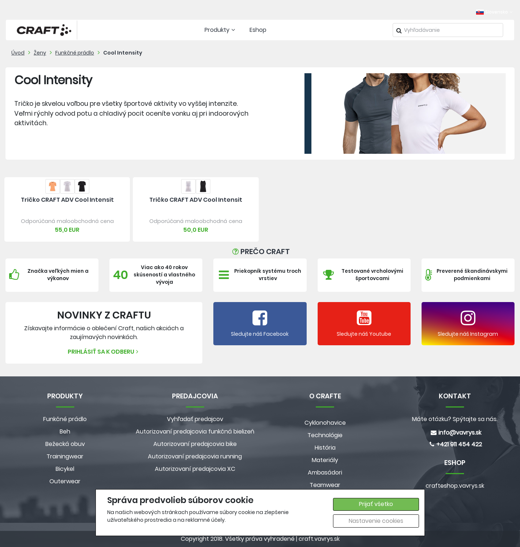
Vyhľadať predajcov (195, 419)
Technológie (325, 435)
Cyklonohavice (325, 422)
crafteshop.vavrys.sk (455, 485)
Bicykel (65, 469)
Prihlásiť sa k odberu (104, 351)
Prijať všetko (376, 504)
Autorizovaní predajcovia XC (195, 469)
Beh (65, 431)
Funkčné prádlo (74, 52)
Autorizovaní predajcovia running (195, 456)
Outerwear (65, 481)
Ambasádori (325, 472)
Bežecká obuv (65, 444)
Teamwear (325, 485)
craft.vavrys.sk (319, 539)
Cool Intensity (122, 52)
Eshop (258, 30)
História (325, 447)
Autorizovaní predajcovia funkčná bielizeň (195, 431)
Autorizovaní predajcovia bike (195, 444)
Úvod (18, 52)
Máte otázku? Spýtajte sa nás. (455, 419)
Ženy (40, 52)
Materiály (325, 460)
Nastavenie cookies (376, 521)
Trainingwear (64, 456)
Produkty (221, 30)
